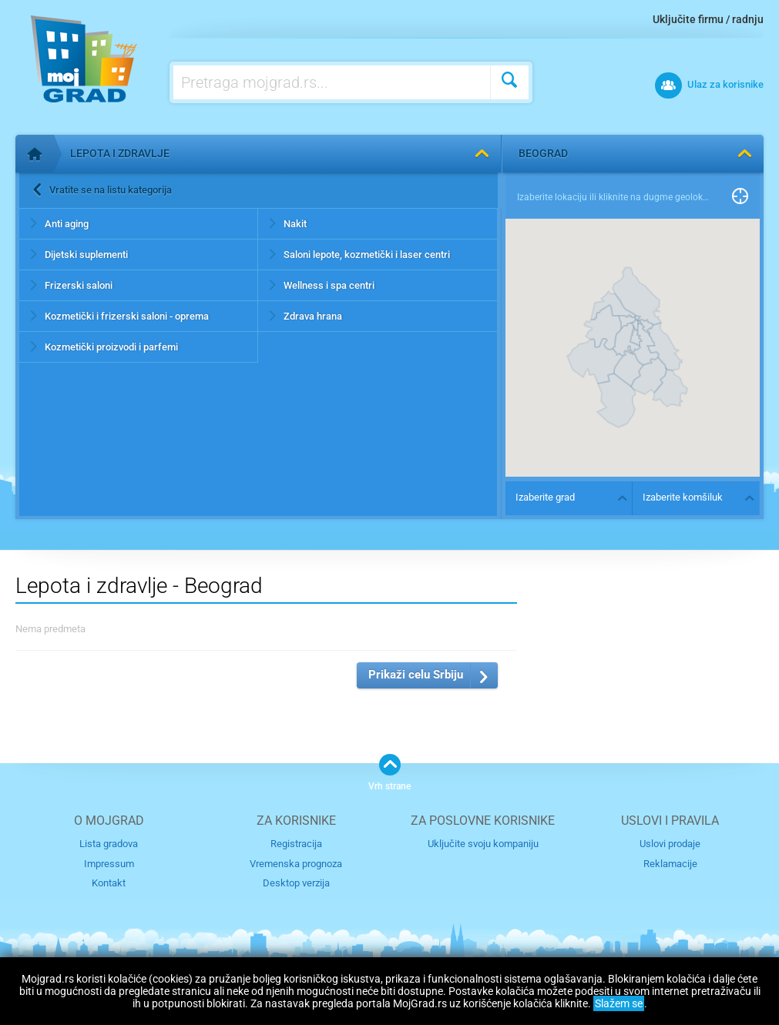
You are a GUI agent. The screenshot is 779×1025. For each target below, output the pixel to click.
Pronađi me (740, 197)
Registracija (296, 843)
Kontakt (109, 883)
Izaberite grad (545, 497)
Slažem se (619, 1003)
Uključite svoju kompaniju (483, 843)
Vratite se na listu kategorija (110, 190)
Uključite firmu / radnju (708, 19)
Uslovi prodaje (670, 843)
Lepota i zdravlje (120, 153)
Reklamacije (670, 863)
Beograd (543, 153)
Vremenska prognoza (296, 863)
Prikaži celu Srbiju (415, 675)
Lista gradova (108, 843)
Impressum (109, 863)
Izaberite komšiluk (683, 497)
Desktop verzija (296, 883)
